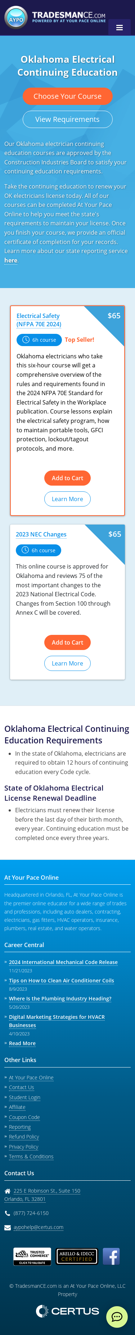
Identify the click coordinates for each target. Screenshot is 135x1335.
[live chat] (117, 1317)
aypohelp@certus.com (38, 1227)
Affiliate (17, 1107)
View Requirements (67, 119)
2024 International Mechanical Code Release (63, 962)
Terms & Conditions (31, 1156)
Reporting (20, 1126)
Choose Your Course (67, 96)
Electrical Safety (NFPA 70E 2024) (39, 320)
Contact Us (21, 1087)
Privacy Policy (23, 1146)
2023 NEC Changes (41, 534)
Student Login (24, 1097)
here (10, 260)
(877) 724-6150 (31, 1213)
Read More (22, 1043)
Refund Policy (24, 1136)
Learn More (67, 499)
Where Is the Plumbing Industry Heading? (60, 998)
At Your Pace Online (31, 1077)
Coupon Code (24, 1117)
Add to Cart (67, 478)
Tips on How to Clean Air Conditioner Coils (61, 980)
